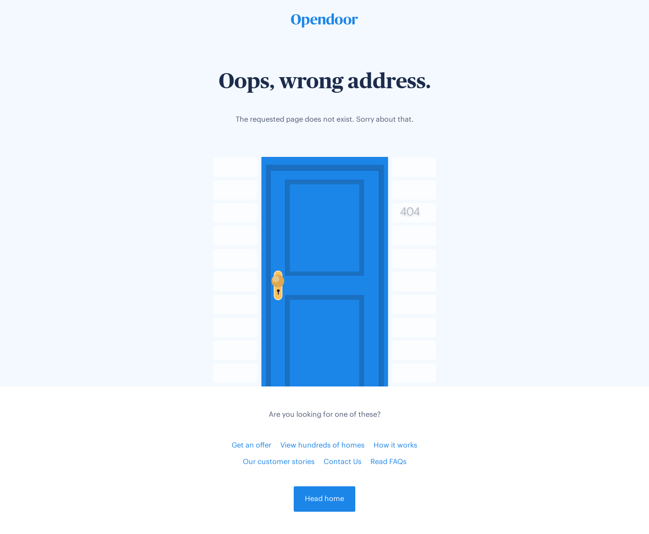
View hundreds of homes (322, 445)
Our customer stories (279, 462)
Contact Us (343, 462)
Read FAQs (388, 462)
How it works (395, 445)
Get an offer (251, 445)
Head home (324, 499)
